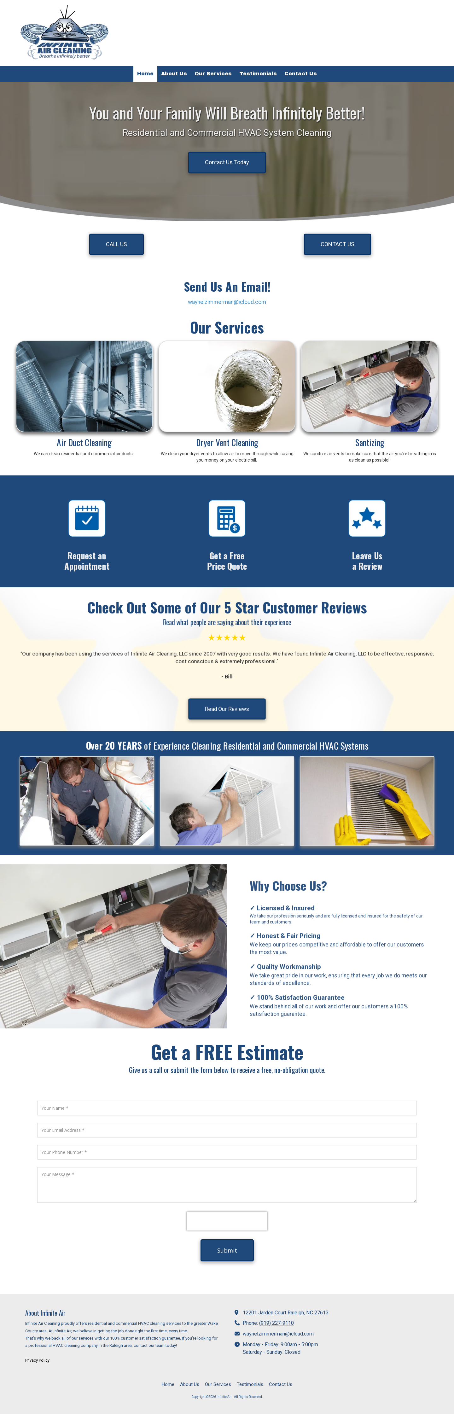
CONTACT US (337, 244)
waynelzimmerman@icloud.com (227, 302)
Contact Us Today (227, 162)
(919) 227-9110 (276, 1323)
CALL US (116, 244)
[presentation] (227, 1221)
